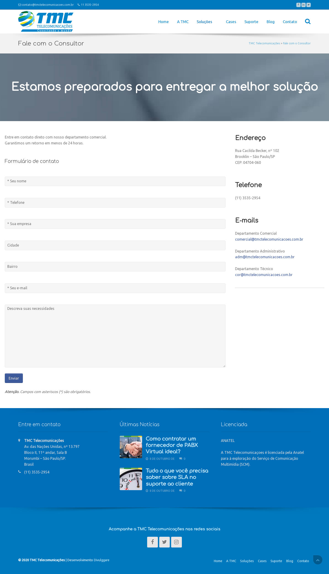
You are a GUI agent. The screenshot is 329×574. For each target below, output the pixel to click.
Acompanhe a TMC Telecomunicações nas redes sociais (164, 529)
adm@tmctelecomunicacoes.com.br (265, 257)
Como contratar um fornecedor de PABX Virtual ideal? (172, 445)
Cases (231, 21)
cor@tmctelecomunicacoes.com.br (263, 275)
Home (163, 21)
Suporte (251, 21)
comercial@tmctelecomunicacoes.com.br (269, 239)
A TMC (182, 21)
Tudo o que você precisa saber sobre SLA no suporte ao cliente (177, 477)
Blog (271, 21)
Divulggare (101, 560)
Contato (290, 21)
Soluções (247, 561)
